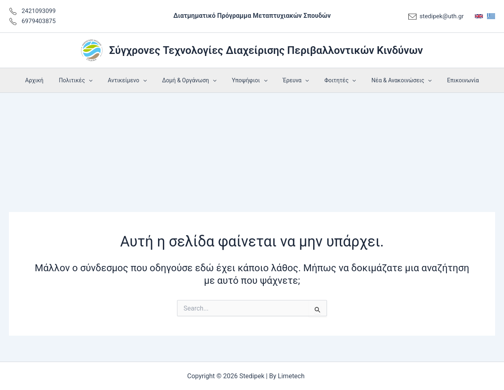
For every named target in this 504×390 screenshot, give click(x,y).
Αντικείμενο (135, 80)
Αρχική (50, 80)
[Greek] (491, 16)
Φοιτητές (332, 80)
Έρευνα (292, 80)
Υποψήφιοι (249, 80)
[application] (101, 80)
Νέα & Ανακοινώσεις (389, 80)
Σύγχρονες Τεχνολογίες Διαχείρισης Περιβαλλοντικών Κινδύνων (266, 50)
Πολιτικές (88, 80)
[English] (479, 16)
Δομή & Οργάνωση (193, 80)
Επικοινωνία (447, 80)
